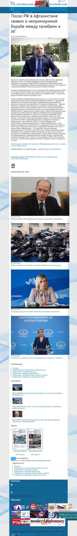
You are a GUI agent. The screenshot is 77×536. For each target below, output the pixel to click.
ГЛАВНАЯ (17, 12)
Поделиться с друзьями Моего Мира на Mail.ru (30, 375)
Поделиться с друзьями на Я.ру (24, 372)
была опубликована (51, 99)
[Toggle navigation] (12, 9)
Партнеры (15, 499)
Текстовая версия (20, 451)
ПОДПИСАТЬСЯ (18, 463)
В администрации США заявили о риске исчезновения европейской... (37, 394)
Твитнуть (16, 368)
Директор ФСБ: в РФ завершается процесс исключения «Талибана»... (37, 219)
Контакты (15, 480)
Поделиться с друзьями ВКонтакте (25, 373)
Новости (28, 12)
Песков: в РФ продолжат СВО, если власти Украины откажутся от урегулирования (36, 421)
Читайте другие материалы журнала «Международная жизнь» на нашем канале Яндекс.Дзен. (38, 145)
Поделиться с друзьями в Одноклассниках (29, 377)
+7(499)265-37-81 (19, 492)
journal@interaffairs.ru (19, 489)
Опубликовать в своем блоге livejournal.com (29, 370)
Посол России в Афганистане (47, 157)
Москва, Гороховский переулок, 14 (26, 485)
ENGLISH (62, 1)
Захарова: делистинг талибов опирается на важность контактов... (36, 311)
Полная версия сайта (19, 526)
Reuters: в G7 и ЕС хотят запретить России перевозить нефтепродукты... (37, 407)
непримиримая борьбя (19, 158)
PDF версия (20, 454)
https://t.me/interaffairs (52, 149)
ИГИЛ (26, 157)
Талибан (32, 157)
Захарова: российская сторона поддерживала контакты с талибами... (37, 358)
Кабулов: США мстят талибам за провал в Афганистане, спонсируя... (36, 265)
